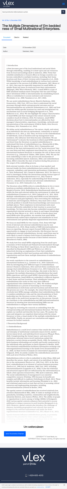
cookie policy (40, 487)
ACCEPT (48, 487)
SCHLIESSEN (63, 485)
